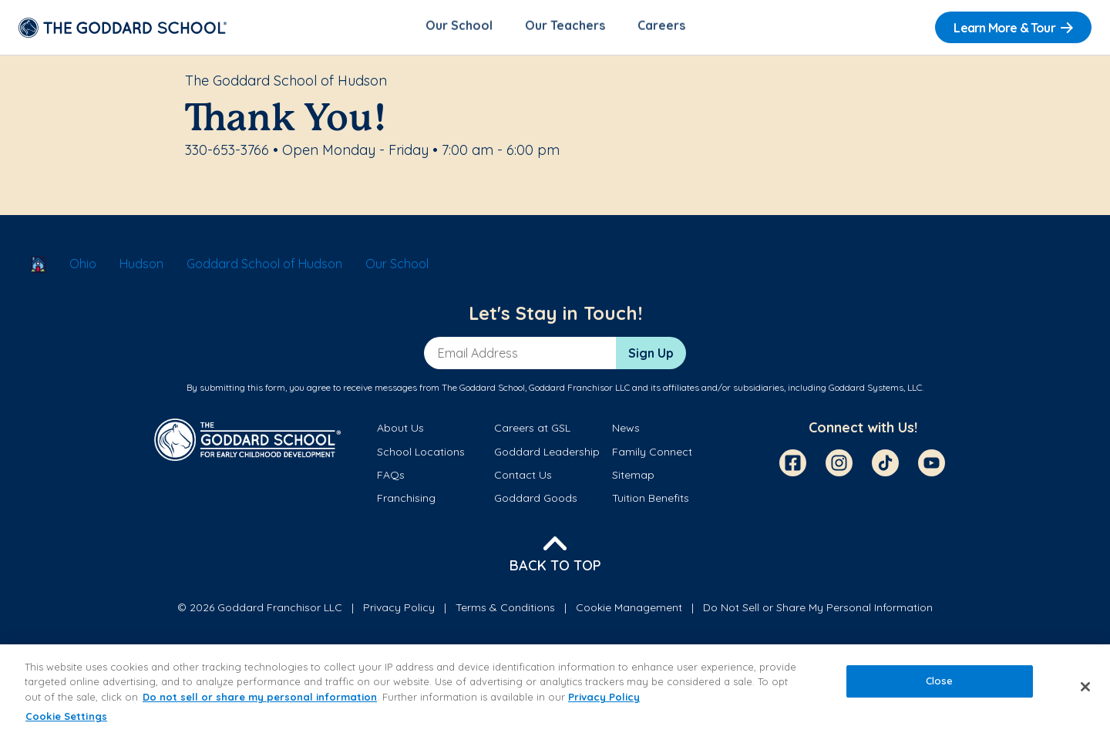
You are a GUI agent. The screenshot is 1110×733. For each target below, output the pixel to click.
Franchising (406, 501)
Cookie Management (629, 610)
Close (940, 680)
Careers (661, 28)
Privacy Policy (399, 610)
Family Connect (652, 454)
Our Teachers (565, 28)
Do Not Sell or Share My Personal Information (818, 610)
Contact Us (523, 477)
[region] (555, 688)
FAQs (391, 477)
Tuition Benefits (650, 501)
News (626, 431)
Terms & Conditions (505, 610)
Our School (459, 28)
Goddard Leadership (547, 454)
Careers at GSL (532, 431)
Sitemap (633, 477)
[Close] (1085, 687)
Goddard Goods (535, 501)
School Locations (421, 454)
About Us (400, 431)
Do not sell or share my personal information (260, 697)
